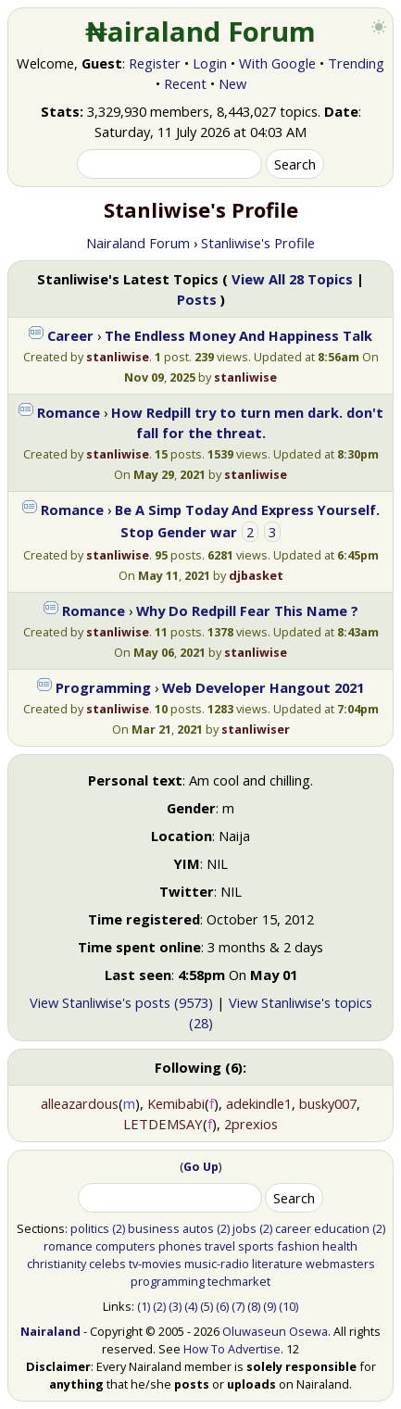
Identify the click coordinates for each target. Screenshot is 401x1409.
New (232, 83)
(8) (253, 1306)
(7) (238, 1306)
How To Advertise (232, 1348)
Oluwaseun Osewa (275, 1331)
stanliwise (117, 356)
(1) (143, 1306)
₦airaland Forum (200, 31)
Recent (185, 83)
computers (125, 1246)
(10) (288, 1306)
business (154, 1228)
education (342, 1228)
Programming (103, 687)
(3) (175, 1306)
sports (256, 1246)
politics (89, 1228)
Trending (356, 63)
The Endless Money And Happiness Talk (238, 335)
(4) (190, 1306)
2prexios (251, 1123)
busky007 (328, 1103)
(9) (269, 1306)
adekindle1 (259, 1103)
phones (180, 1246)
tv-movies (155, 1263)
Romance (68, 412)
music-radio (216, 1263)
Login (210, 63)
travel (220, 1246)
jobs (244, 1228)
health (339, 1246)
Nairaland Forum (138, 242)
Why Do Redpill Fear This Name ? (247, 610)
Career (70, 335)
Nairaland (50, 1331)
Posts (197, 299)
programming (168, 1281)
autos (198, 1228)
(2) (118, 1228)
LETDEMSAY (163, 1123)
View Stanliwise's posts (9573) (121, 1002)
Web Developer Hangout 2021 (263, 687)
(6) (222, 1306)
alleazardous (80, 1103)
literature (277, 1263)
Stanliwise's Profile (258, 242)
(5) (206, 1306)
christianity (56, 1263)
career (293, 1228)
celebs (107, 1263)
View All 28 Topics (292, 279)
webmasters (340, 1263)
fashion (298, 1246)
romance (68, 1246)
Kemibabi (176, 1103)
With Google (277, 63)
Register (155, 63)
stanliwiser (255, 729)
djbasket (256, 575)
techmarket (238, 1281)
